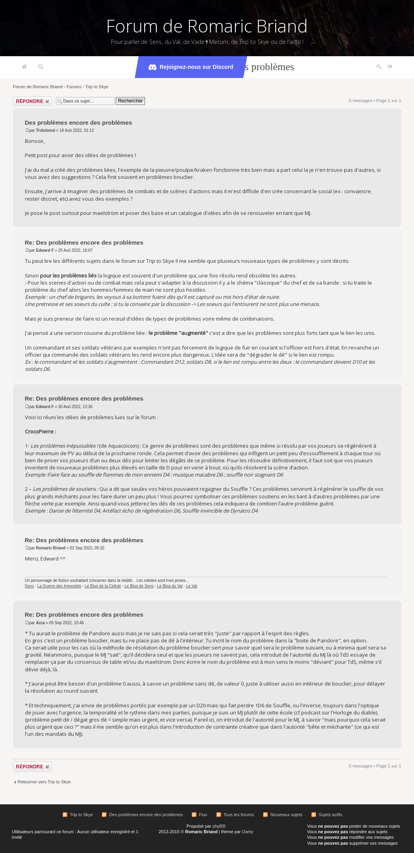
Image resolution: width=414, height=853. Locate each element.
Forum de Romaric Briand (207, 26)
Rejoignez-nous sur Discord (191, 67)
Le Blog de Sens (138, 586)
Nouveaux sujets (286, 814)
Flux (203, 814)
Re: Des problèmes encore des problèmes (84, 242)
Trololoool (45, 130)
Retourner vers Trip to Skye (44, 781)
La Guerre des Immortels (59, 586)
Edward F (45, 250)
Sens (29, 586)
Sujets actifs (330, 814)
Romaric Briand (50, 548)
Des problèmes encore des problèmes (78, 122)
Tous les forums (238, 814)
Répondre (32, 101)
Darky (248, 831)
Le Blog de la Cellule (103, 586)
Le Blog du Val (170, 586)
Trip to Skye (96, 86)
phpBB (218, 826)
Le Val (191, 586)
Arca (40, 623)
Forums (74, 86)
